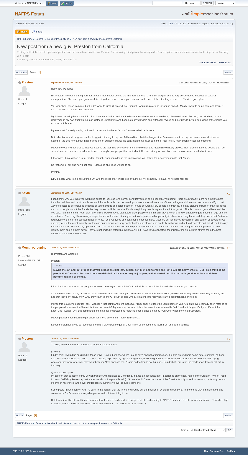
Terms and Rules (217, 451)
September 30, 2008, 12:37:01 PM (66, 193)
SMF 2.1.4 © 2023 (21, 451)
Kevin (26, 193)
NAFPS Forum (29, 13)
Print (228, 72)
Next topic (225, 62)
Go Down (21, 72)
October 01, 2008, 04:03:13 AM (65, 248)
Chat (171, 23)
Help (206, 451)
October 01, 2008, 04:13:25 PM (65, 338)
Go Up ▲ (231, 451)
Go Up (19, 415)
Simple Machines (37, 451)
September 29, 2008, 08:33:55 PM (66, 82)
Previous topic (207, 62)
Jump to (185, 430)
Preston (27, 82)
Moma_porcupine (34, 247)
